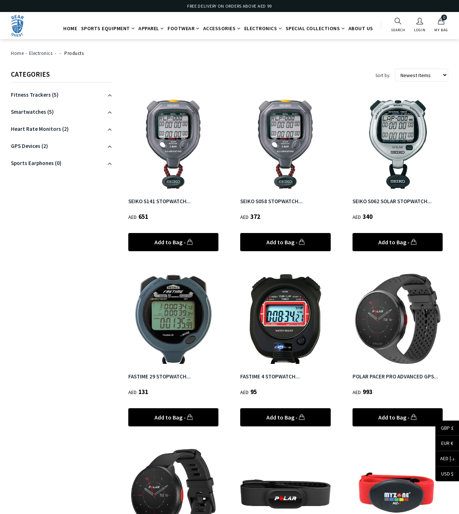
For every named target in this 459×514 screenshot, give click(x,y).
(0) (36, 163)
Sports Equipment (108, 28)
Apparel (151, 28)
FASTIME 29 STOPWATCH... (159, 376)
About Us (361, 28)
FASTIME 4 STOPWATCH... (270, 376)
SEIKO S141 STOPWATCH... (159, 201)
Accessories (222, 28)
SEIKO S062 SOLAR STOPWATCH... (392, 201)
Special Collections (315, 28)
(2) (40, 128)
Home (70, 28)
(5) (35, 94)
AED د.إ (444, 459)
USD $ (444, 474)
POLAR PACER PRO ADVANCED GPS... (395, 376)
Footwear (183, 28)
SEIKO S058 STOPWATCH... (271, 201)
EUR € (444, 444)
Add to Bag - (173, 242)
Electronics (263, 28)
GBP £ (444, 428)
